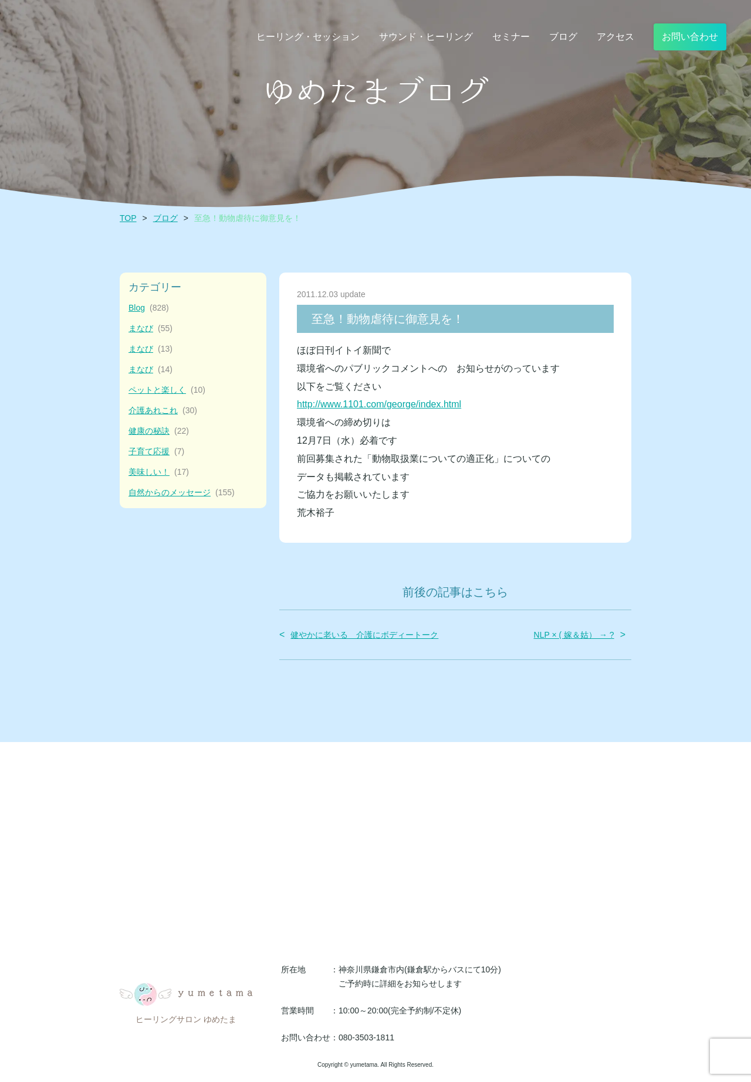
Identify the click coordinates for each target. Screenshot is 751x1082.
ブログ (165, 218)
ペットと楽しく (166, 390)
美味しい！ (158, 472)
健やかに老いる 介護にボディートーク (364, 635)
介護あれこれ (162, 410)
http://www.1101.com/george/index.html (379, 404)
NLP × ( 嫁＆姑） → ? (574, 635)
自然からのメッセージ (181, 492)
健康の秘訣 (158, 431)
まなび (150, 328)
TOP (128, 218)
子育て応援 (156, 451)
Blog (148, 308)
